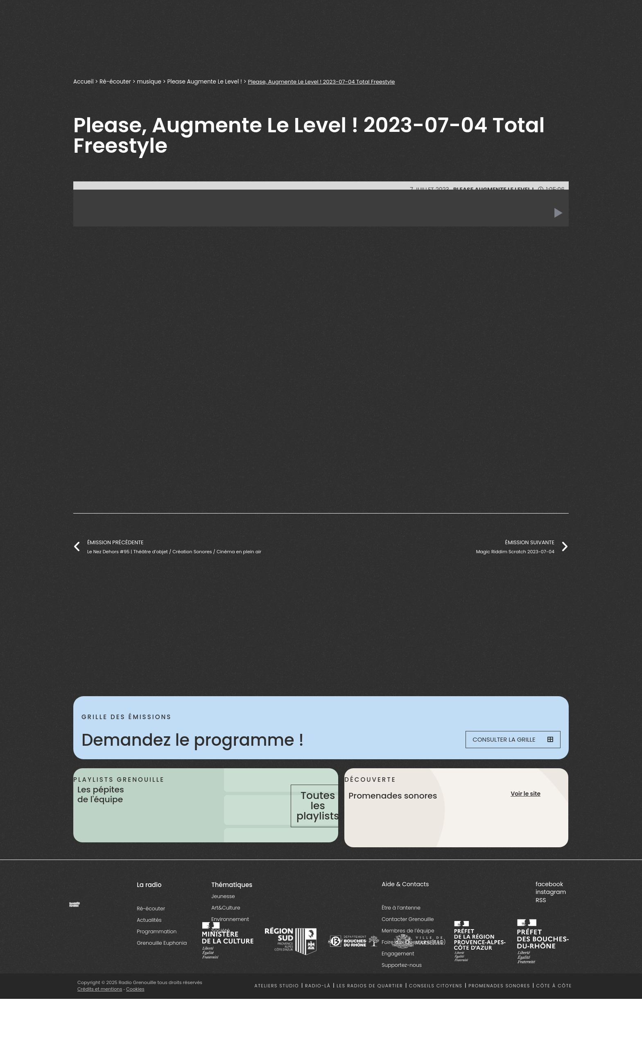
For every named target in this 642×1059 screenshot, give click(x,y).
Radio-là (318, 1017)
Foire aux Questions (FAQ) (413, 972)
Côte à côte (554, 1017)
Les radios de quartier (370, 1017)
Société (220, 960)
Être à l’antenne (401, 938)
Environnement (230, 949)
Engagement (398, 984)
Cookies (136, 1019)
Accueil (83, 82)
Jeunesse (223, 926)
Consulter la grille (507, 740)
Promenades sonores (499, 1017)
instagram (551, 923)
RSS (541, 931)
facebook (549, 914)
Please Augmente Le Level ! (204, 82)
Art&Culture (225, 938)
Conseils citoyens (435, 1017)
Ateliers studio (277, 1017)
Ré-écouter (115, 82)
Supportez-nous (402, 995)
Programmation (156, 961)
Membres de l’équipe (408, 961)
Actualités (149, 950)
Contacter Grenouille (408, 949)
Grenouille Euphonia (162, 973)
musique (149, 82)
